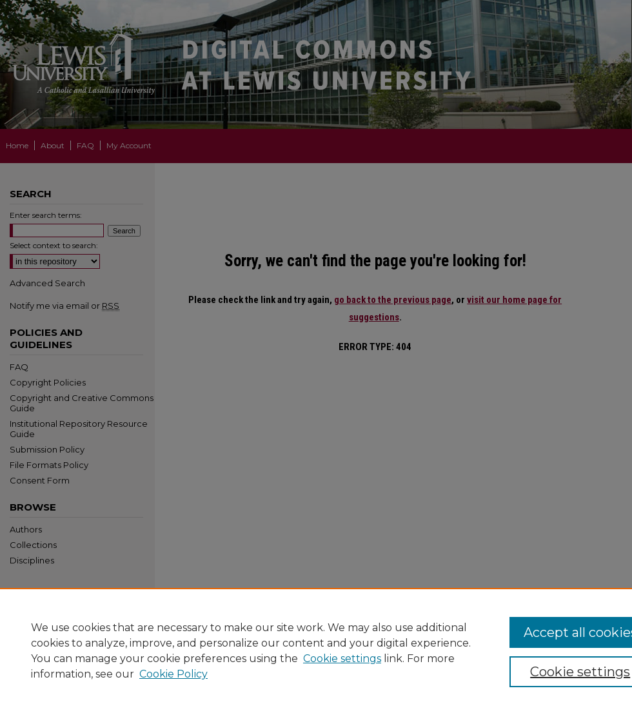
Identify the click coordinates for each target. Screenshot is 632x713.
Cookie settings (342, 658)
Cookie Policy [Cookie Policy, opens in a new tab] (173, 674)
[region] (316, 650)
